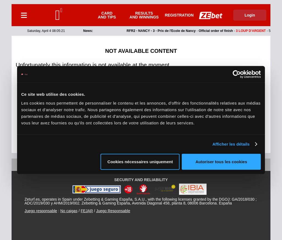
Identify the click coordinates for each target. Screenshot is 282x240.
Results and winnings (144, 15)
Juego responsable (41, 211)
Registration (179, 15)
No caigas (68, 211)
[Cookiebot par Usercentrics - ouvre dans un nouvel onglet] (237, 74)
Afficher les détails (231, 144)
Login (250, 15)
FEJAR (87, 211)
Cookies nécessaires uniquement (140, 161)
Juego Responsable (113, 211)
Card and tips (107, 15)
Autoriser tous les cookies (221, 161)
